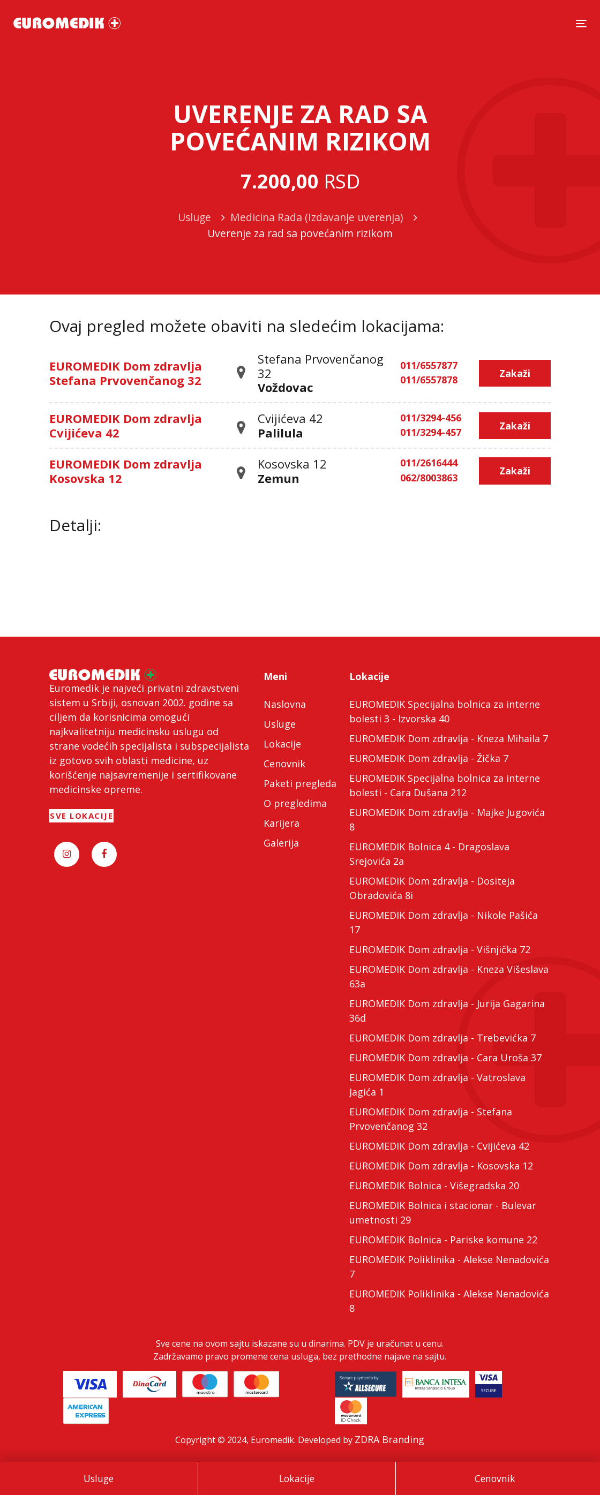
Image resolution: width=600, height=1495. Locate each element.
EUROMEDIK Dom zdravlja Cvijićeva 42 (125, 425)
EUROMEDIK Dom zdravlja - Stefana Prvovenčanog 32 (430, 1118)
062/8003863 (429, 478)
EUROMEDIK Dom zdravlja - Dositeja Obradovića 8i (432, 888)
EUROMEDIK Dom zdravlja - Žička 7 (428, 758)
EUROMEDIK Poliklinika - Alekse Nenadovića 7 (449, 1266)
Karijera (281, 823)
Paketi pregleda (300, 783)
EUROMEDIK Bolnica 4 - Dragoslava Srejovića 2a (429, 853)
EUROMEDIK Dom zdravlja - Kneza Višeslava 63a (449, 976)
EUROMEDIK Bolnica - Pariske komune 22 (443, 1239)
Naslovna (285, 704)
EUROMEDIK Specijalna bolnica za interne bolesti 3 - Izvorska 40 (444, 711)
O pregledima (295, 803)
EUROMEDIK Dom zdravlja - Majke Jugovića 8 (447, 819)
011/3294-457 (430, 433)
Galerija (281, 842)
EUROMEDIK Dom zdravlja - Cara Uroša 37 (445, 1057)
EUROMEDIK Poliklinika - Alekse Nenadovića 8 (449, 1301)
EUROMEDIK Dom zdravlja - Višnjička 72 (439, 949)
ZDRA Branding (389, 1439)
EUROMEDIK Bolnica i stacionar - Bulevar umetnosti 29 (442, 1212)
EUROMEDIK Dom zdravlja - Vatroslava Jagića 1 (437, 1084)
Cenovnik (495, 1478)
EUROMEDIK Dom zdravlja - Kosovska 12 (441, 1165)
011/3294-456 (430, 418)
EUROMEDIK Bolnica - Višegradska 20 (434, 1185)
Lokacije (296, 1478)
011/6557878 (429, 380)
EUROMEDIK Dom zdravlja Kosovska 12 (125, 471)
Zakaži (514, 373)
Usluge (99, 1478)
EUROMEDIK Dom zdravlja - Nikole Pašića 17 (443, 922)
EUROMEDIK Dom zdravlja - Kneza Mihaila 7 (448, 738)
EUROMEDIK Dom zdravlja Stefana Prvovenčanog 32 (125, 373)
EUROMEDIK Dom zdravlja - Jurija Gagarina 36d (447, 1010)
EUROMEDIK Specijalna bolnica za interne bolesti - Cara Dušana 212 (444, 785)
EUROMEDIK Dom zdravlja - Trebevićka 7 (442, 1037)
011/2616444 (429, 463)
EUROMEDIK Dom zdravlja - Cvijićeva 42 (439, 1145)
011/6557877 (429, 366)
